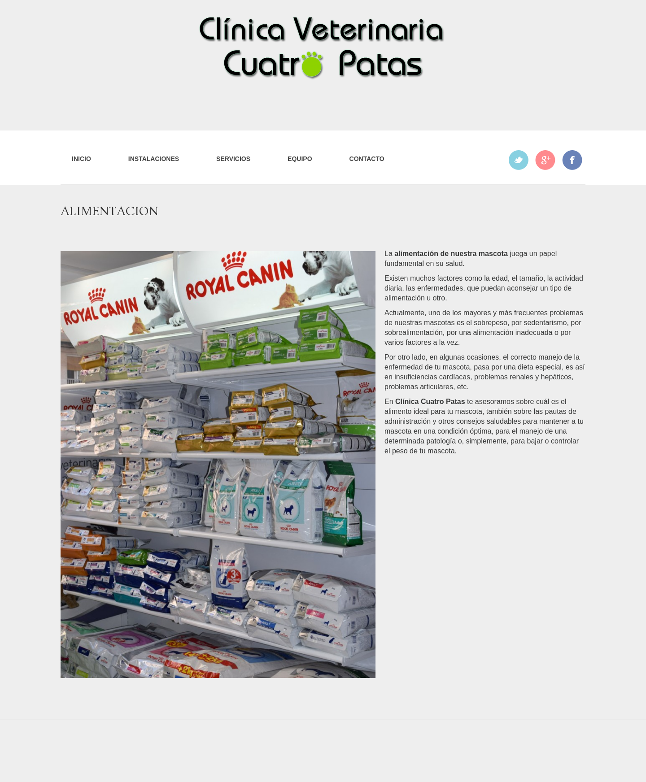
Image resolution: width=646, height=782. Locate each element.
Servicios (233, 158)
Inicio (81, 158)
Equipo (300, 158)
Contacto (366, 158)
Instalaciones (153, 158)
